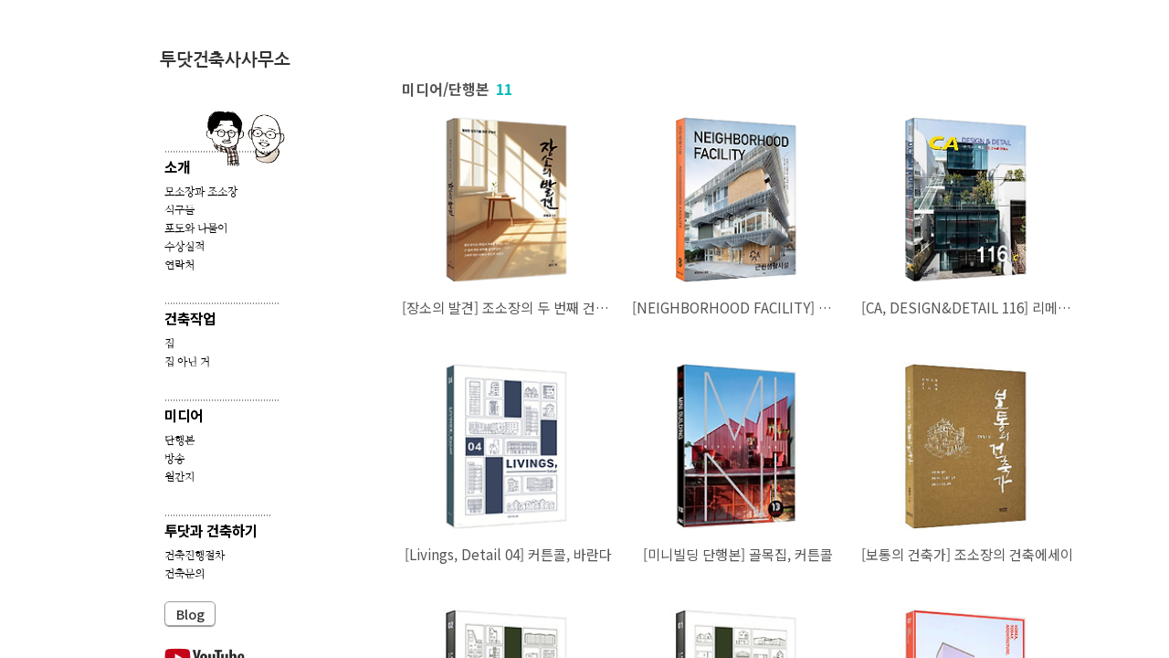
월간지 (179, 477)
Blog (190, 613)
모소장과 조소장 (200, 191)
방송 (174, 458)
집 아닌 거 (187, 361)
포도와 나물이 (195, 228)
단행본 (179, 440)
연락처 (179, 265)
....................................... (217, 511)
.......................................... (221, 147)
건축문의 (184, 573)
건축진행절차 (194, 555)
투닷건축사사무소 (225, 60)
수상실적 (184, 246)
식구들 (179, 210)
